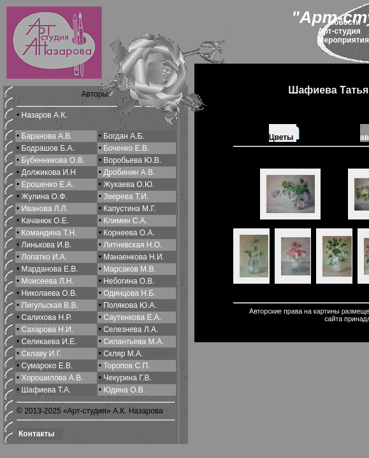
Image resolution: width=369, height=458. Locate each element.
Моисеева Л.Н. (48, 281)
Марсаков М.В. (129, 269)
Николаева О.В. (50, 293)
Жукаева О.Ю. (128, 184)
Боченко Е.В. (126, 148)
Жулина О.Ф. (45, 196)
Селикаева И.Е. (49, 341)
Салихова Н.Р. (47, 317)
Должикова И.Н (49, 172)
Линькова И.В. (47, 244)
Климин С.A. (125, 220)
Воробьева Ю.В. (132, 160)
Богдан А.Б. (124, 136)
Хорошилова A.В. (52, 377)
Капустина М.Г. (129, 208)
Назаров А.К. (45, 115)
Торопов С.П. (126, 365)
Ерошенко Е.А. (48, 184)
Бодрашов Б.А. (48, 148)
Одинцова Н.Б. (129, 293)
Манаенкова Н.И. (133, 257)
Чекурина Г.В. (127, 377)
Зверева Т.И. (125, 196)
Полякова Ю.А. (130, 305)
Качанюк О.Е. (45, 220)
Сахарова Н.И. (48, 329)
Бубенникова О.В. (53, 160)
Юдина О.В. (124, 389)
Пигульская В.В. (50, 305)
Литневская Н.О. (132, 244)
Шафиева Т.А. (46, 389)
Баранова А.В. (47, 136)
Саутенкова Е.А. (132, 317)
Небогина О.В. (128, 281)
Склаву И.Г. (42, 353)
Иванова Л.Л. (45, 208)
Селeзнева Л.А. (130, 329)
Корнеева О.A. (129, 232)
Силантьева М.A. (133, 341)
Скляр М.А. (123, 353)
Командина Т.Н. (49, 232)
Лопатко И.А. (45, 257)
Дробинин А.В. (129, 172)
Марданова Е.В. (50, 269)
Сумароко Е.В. (47, 365)
